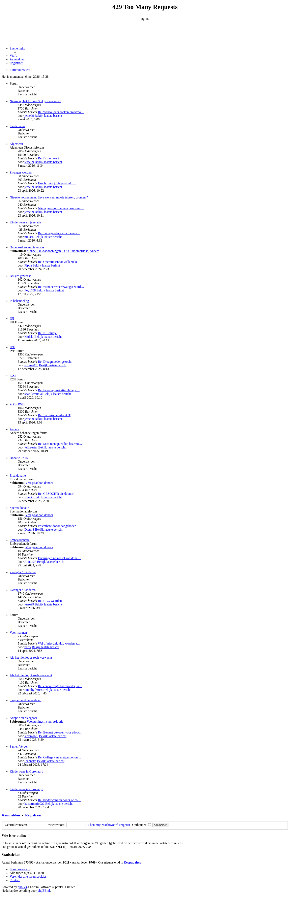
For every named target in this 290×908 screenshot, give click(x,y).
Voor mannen (18, 632)
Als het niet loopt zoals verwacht (31, 657)
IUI (12, 318)
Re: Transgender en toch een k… (59, 233)
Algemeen (16, 144)
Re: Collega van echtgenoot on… (59, 757)
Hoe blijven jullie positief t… (57, 183)
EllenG (28, 497)
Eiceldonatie (18, 475)
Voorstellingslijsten (39, 721)
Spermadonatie (19, 507)
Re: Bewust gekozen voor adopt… (60, 732)
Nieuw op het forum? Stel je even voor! (35, 101)
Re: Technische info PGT (54, 415)
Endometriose (79, 251)
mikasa (28, 237)
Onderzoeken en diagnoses (27, 247)
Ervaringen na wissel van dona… (59, 558)
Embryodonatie (20, 540)
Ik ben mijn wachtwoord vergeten (108, 824)
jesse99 (29, 115)
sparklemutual (33, 394)
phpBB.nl (43, 890)
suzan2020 (31, 365)
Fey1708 (30, 290)
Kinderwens (17, 126)
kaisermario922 (34, 803)
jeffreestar (30, 447)
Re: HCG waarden (50, 600)
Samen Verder (19, 746)
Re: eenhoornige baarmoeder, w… (60, 686)
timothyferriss (33, 689)
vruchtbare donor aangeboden (57, 526)
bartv (27, 647)
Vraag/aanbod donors (39, 482)
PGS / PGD (17, 404)
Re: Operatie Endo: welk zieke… (59, 261)
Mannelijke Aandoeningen (44, 251)
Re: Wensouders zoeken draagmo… (61, 112)
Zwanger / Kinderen (23, 572)
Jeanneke (30, 761)
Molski (28, 336)
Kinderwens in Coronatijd (26, 771)
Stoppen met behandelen (25, 700)
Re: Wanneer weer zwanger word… (61, 286)
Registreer (33, 815)
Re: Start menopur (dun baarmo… (60, 443)
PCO (65, 251)
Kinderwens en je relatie (25, 222)
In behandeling (19, 301)
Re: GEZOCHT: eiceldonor (55, 493)
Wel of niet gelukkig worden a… (59, 643)
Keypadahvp (132, 862)
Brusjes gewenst (20, 276)
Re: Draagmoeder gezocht (54, 361)
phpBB (22, 887)
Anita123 (30, 561)
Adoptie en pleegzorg (23, 718)
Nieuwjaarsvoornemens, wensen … (61, 208)
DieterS (29, 529)
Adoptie (58, 721)
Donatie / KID (19, 458)
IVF (12, 347)
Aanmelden (11, 815)
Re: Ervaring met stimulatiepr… (59, 390)
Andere (94, 251)
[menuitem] (13, 55)
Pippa (28, 265)
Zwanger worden (21, 172)
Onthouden (141, 824)
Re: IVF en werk (48, 158)
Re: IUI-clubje (47, 333)
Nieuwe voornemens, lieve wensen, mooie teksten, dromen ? (49, 197)
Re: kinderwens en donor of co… (59, 800)
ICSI (13, 375)
